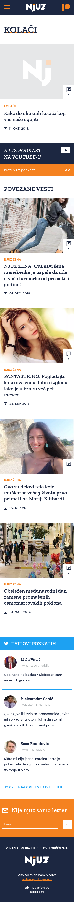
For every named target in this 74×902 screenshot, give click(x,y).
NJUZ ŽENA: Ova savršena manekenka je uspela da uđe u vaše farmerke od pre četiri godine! (36, 275)
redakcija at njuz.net (37, 879)
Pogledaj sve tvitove (28, 787)
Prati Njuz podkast (19, 170)
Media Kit (28, 848)
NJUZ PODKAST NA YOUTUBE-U (22, 153)
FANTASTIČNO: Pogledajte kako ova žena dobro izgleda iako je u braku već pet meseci (35, 385)
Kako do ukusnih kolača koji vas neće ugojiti (35, 116)
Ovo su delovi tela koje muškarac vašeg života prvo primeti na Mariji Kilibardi (35, 492)
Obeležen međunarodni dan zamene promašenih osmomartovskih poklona (35, 597)
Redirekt (37, 892)
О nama (12, 848)
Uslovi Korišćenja (52, 848)
